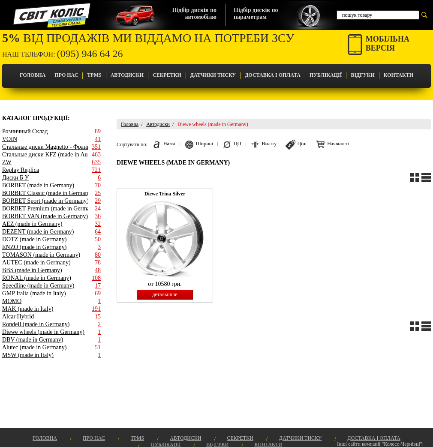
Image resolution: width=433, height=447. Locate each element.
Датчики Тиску (213, 75)
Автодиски (127, 75)
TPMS (94, 75)
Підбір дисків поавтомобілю (194, 13)
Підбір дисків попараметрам (256, 13)
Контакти (398, 75)
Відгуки (362, 75)
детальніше (164, 294)
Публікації (326, 75)
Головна (32, 75)
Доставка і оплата (273, 75)
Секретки (167, 75)
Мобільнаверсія (387, 43)
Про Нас (66, 75)
